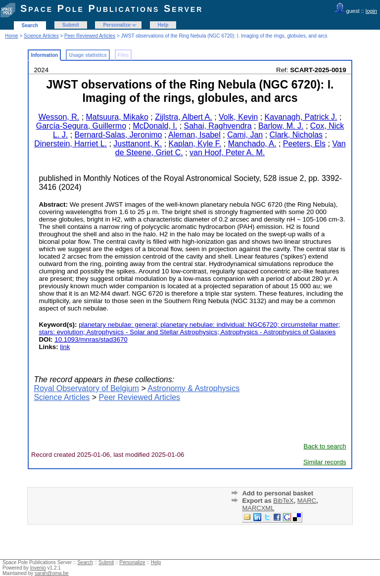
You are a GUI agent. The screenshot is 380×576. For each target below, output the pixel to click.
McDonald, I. (155, 126)
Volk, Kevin (238, 117)
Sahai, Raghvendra (218, 126)
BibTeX (283, 500)
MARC (306, 500)
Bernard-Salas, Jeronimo (118, 135)
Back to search (325, 446)
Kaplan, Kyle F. (195, 143)
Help (163, 25)
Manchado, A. (252, 143)
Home (11, 36)
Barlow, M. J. (281, 126)
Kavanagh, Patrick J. (301, 117)
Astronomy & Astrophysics (193, 388)
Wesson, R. (59, 117)
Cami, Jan (245, 135)
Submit (70, 25)
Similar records (324, 462)
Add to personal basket (277, 493)
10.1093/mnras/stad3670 (90, 339)
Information (44, 55)
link (65, 347)
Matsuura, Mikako (117, 117)
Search (30, 25)
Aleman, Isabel (194, 135)
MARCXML (258, 508)
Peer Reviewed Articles (89, 36)
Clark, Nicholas (296, 135)
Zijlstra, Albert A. (183, 117)
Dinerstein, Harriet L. (70, 143)
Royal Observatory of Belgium (86, 388)
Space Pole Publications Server (111, 8)
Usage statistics (87, 55)
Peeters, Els (304, 143)
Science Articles (41, 36)
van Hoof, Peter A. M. (227, 152)
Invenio (38, 568)
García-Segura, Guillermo (81, 126)
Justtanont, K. (137, 143)
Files (123, 55)
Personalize (117, 25)
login (371, 11)
